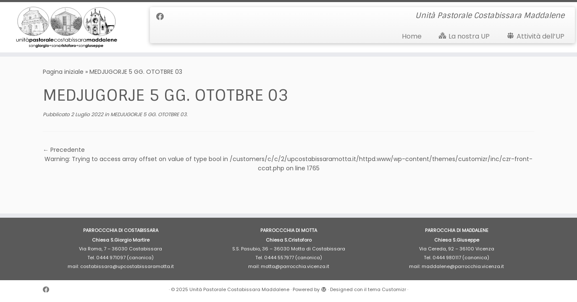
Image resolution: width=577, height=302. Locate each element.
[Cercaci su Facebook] (162, 16)
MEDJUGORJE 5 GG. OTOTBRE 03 (147, 114)
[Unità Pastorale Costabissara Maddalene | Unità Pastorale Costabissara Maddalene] (66, 27)
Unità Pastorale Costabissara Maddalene (239, 289)
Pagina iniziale (63, 72)
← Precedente (64, 150)
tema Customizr (387, 289)
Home (412, 36)
